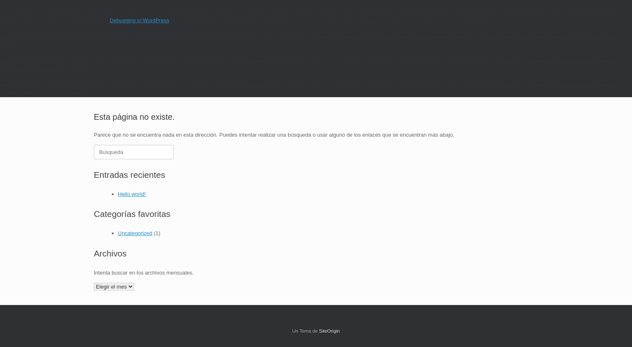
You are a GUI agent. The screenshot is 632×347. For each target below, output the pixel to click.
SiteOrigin (329, 330)
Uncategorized (135, 233)
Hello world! (132, 194)
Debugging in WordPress (139, 20)
